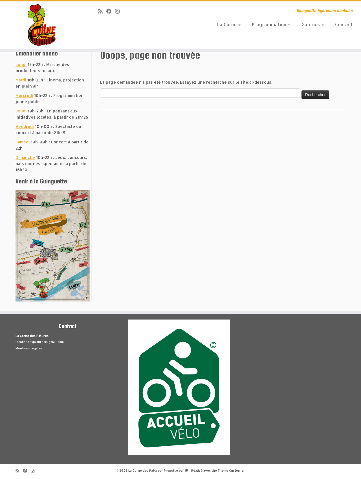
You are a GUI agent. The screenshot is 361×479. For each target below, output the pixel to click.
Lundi (21, 64)
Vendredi (25, 126)
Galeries (312, 24)
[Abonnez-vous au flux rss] (102, 11)
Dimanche (25, 157)
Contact (344, 24)
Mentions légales (29, 348)
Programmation (271, 24)
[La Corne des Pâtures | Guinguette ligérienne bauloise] (41, 25)
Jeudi (22, 110)
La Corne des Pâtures (144, 471)
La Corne (229, 24)
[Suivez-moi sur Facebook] (110, 11)
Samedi (23, 141)
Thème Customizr (231, 471)
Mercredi (24, 95)
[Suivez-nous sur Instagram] (119, 11)
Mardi (21, 79)
